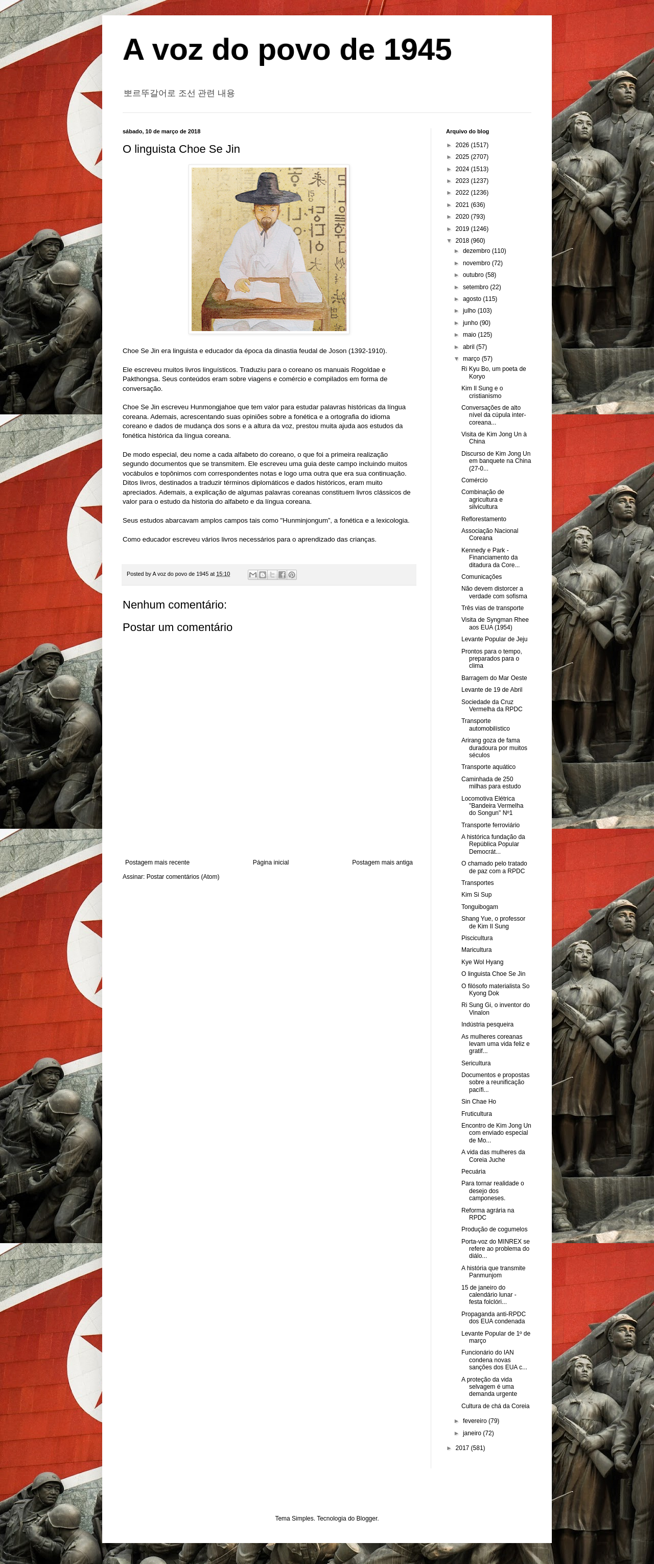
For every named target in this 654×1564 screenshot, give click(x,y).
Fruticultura (476, 1113)
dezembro (477, 250)
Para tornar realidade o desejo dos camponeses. (492, 1191)
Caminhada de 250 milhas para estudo (491, 783)
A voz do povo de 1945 (287, 49)
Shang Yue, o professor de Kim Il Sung (493, 922)
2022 (463, 192)
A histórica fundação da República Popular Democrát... (493, 844)
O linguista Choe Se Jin (493, 973)
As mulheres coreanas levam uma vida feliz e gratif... (495, 1044)
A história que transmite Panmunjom (493, 1272)
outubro (474, 274)
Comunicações (481, 576)
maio (470, 334)
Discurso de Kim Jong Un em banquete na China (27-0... (496, 461)
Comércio (474, 480)
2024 (463, 169)
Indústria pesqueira (487, 1024)
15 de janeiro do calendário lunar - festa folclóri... (489, 1295)
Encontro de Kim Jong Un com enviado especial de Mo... (496, 1133)
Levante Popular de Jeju (494, 639)
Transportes (477, 882)
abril (469, 347)
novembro (477, 263)
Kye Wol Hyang (482, 962)
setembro (476, 287)
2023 (463, 180)
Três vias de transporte (492, 608)
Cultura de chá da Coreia (495, 1406)
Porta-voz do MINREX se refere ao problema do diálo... (495, 1249)
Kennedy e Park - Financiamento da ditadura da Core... (490, 558)
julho (470, 310)
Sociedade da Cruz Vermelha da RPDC (492, 705)
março (472, 358)
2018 (463, 240)
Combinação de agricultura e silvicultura (482, 499)
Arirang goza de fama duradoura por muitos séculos (494, 748)
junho (471, 322)
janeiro (473, 1433)
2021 (463, 204)
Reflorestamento (483, 519)
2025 (463, 156)
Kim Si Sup (476, 894)
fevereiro (475, 1421)
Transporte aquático (488, 767)
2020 (463, 216)
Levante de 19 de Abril (491, 689)
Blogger (367, 1518)
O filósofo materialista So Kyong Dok (495, 990)
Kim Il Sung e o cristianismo (482, 392)
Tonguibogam (479, 907)
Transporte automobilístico (485, 724)
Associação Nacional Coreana (489, 534)
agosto (473, 298)
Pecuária (473, 1171)
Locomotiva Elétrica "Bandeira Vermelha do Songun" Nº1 (492, 806)
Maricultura (476, 949)
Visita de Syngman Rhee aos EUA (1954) (495, 623)
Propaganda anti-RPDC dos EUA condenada (493, 1318)
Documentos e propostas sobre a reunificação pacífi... (495, 1082)
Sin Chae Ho (478, 1101)
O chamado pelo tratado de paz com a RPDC (494, 867)
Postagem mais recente (157, 862)
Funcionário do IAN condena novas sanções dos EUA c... (494, 1360)
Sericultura (476, 1063)
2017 (463, 1448)
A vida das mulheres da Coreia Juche (493, 1156)
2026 (463, 145)
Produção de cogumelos (494, 1229)
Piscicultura (477, 938)
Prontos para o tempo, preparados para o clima (491, 659)
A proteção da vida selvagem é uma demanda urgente (489, 1387)
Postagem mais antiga (382, 862)
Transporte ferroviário (490, 825)
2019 (463, 228)
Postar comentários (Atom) (183, 876)
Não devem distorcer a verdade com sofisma (494, 592)
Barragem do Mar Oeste (494, 678)
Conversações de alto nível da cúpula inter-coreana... (493, 415)
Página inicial (271, 862)
